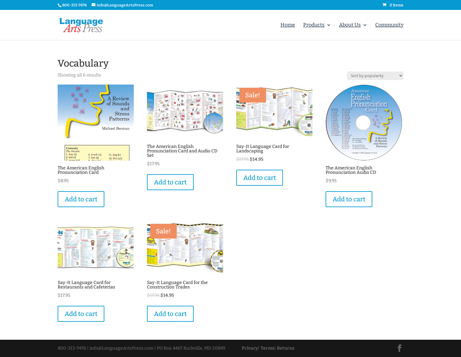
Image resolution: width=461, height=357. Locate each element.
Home (287, 25)
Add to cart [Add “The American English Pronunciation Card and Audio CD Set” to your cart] (170, 182)
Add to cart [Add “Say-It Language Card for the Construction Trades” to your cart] (170, 314)
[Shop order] (375, 75)
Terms (267, 348)
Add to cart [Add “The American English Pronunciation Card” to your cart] (81, 199)
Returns (286, 348)
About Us (350, 25)
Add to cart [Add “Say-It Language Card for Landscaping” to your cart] (259, 178)
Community (389, 25)
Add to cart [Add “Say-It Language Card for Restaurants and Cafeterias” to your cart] (81, 314)
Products (314, 25)
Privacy (250, 348)
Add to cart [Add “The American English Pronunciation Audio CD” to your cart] (349, 199)
